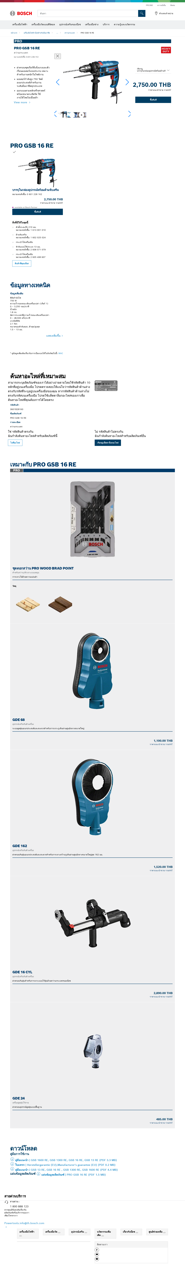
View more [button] (21, 102)
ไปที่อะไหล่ (15, 442)
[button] (127, 82)
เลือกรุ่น (140, 69)
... (57, 33)
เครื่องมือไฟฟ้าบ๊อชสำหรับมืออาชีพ (37, 33)
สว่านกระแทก (70, 33)
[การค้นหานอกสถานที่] (141, 13)
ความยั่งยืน (161, 5)
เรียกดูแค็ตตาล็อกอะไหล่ (108, 442)
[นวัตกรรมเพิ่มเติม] (102, 1235)
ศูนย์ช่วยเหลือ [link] (156, 1231)
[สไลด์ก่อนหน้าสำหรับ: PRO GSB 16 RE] (5, 208)
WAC (60, 353)
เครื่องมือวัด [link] (51, 1231)
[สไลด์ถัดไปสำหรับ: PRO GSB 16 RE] (179, 208)
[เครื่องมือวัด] (59, 1232)
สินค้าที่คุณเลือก (22, 263)
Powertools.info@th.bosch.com (24, 1223)
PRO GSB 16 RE (87, 33)
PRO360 (149, 5)
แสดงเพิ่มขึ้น (53, 335)
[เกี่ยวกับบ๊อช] (137, 1232)
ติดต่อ (172, 5)
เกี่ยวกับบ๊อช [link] (129, 1231)
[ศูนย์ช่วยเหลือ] (164, 1232)
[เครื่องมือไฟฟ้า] (20, 1235)
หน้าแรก (14, 33)
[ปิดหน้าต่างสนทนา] (57, 56)
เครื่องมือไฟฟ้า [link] (26, 1231)
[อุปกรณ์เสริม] (86, 1232)
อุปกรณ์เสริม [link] (78, 1231)
